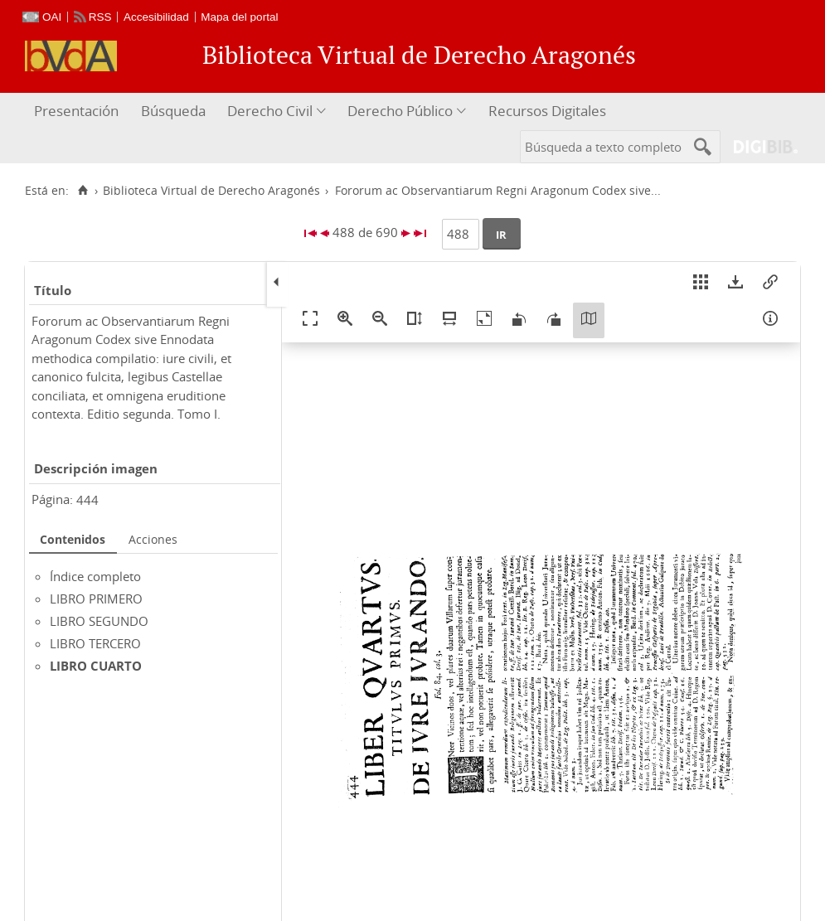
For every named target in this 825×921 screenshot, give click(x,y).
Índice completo (95, 576)
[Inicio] (82, 190)
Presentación (76, 110)
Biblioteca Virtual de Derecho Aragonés (211, 190)
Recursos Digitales (547, 110)
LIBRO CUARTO (96, 665)
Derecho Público (400, 110)
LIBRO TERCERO (95, 643)
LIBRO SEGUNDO (99, 621)
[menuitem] (78, 111)
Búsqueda (173, 110)
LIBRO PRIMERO (96, 598)
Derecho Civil (270, 110)
